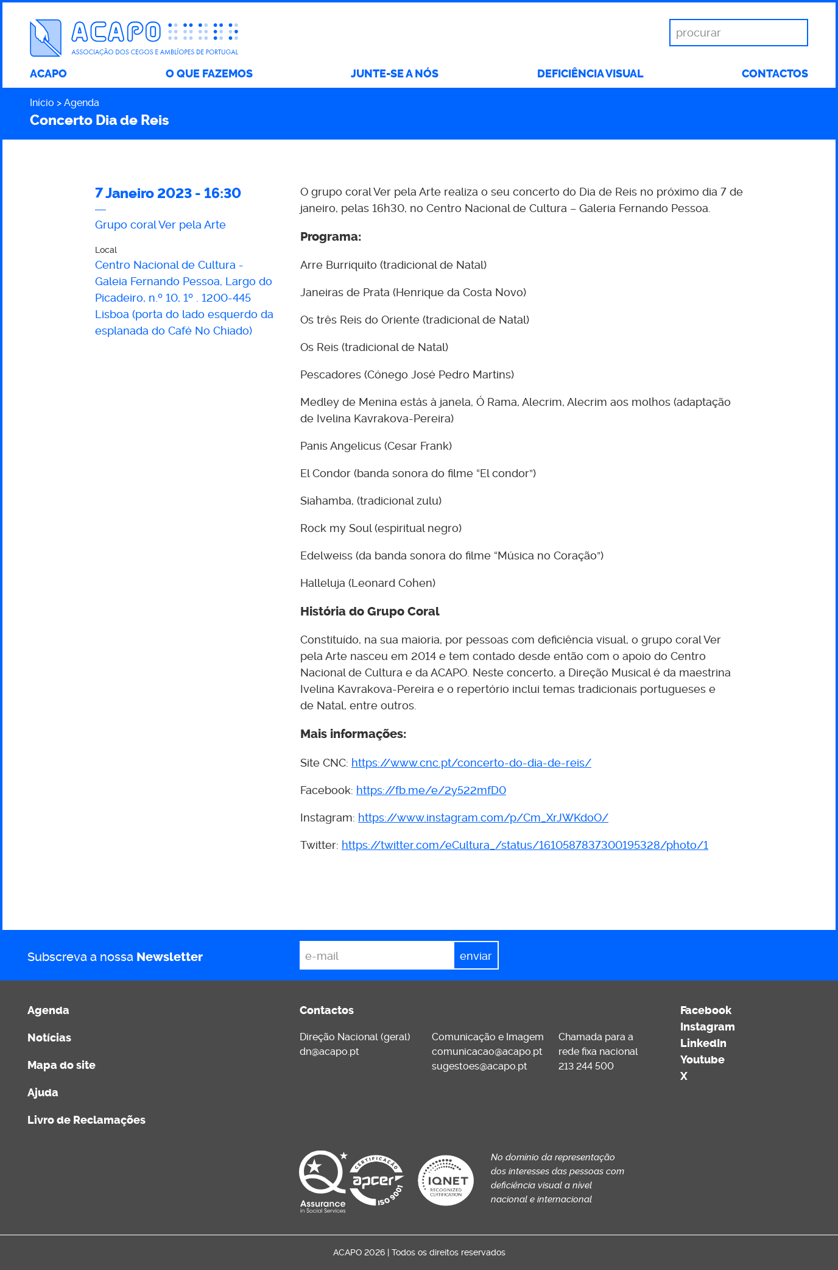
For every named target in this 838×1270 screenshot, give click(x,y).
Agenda (81, 102)
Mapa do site (61, 1065)
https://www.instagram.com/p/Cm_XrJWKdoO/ (483, 817)
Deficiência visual (590, 73)
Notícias (49, 1038)
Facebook (705, 1010)
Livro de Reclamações (86, 1120)
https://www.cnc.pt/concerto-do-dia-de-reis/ (471, 762)
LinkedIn (703, 1043)
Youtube (702, 1059)
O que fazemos (209, 73)
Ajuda (42, 1092)
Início (42, 102)
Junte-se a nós (394, 73)
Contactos (775, 73)
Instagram (707, 1027)
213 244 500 (586, 1066)
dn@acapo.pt (329, 1051)
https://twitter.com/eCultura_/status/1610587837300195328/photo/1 (525, 845)
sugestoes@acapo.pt (479, 1066)
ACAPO (48, 73)
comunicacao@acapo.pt (487, 1051)
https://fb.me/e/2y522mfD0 (431, 790)
